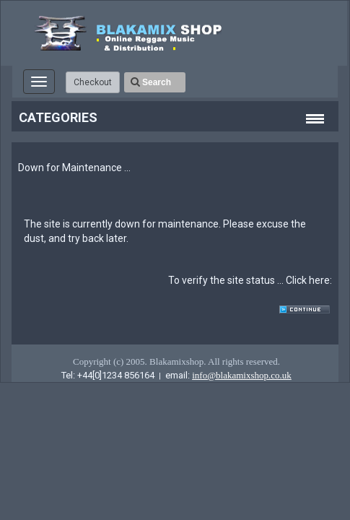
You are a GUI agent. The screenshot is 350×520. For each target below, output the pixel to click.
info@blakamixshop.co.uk (242, 375)
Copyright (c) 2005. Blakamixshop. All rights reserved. (176, 361)
